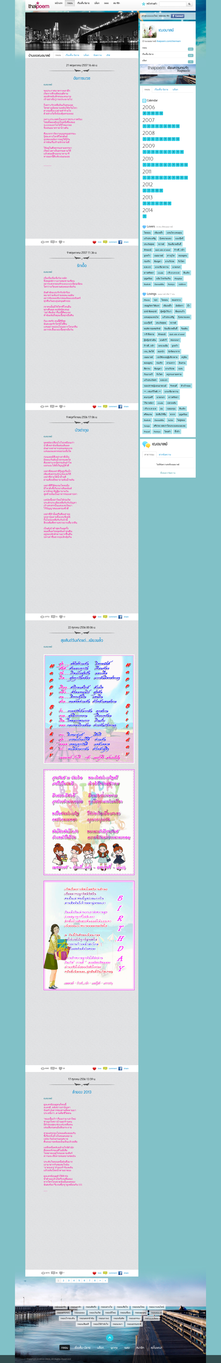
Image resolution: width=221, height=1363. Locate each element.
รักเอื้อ (82, 265)
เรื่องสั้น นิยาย (83, 3)
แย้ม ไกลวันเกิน (163, 278)
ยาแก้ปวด (169, 261)
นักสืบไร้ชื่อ (161, 414)
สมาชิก (116, 3)
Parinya (171, 284)
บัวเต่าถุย (82, 430)
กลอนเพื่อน (125, 1313)
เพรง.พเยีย (163, 346)
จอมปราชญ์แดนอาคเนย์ (155, 386)
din (161, 409)
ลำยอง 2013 (81, 1092)
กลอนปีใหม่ (110, 1313)
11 (157, 113)
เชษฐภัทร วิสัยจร (151, 306)
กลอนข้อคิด (119, 1318)
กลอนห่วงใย (106, 1307)
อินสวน (182, 363)
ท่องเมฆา (175, 340)
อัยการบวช (81, 78)
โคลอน (147, 233)
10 (153, 113)
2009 (148, 146)
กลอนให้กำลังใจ (100, 1324)
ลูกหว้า (147, 255)
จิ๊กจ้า (177, 431)
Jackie (170, 420)
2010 (147, 159)
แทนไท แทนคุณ (174, 233)
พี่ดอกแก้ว (180, 311)
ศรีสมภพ (148, 414)
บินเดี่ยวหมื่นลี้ (174, 244)
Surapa (147, 426)
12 (161, 113)
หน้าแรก (58, 3)
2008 (148, 133)
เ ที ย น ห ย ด (173, 273)
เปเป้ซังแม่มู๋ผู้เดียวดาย (167, 357)
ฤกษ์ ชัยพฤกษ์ (150, 311)
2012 (147, 184)
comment (113, 242)
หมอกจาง (176, 300)
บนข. (180, 368)
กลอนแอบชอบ (151, 1318)
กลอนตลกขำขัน (86, 1318)
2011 (146, 172)
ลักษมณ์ (147, 250)
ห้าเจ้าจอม (186, 386)
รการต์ (161, 244)
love (99, 242)
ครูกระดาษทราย (174, 374)
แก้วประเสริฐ (150, 238)
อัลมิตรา (179, 306)
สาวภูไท (171, 255)
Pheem (147, 300)
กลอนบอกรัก (60, 1307)
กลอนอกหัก (76, 1307)
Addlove (182, 284)
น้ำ (188, 306)
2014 (147, 210)
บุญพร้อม (148, 278)
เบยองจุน (171, 409)
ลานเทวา (171, 363)
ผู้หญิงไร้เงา (165, 311)
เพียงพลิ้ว (158, 233)
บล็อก (96, 3)
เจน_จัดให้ (149, 351)
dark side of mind (162, 250)
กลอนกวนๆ (104, 1318)
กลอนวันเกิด (95, 1313)
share (126, 242)
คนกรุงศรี (148, 397)
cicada (160, 273)
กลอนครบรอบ (63, 1313)
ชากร (172, 414)
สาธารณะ (149, 454)
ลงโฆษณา (156, 1347)
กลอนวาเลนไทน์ (156, 1307)
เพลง (106, 3)
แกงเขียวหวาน (161, 267)
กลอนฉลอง (79, 1313)
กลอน (69, 3)
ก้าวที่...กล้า (179, 250)
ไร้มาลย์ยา (149, 403)
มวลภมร (176, 267)
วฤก (155, 300)
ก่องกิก (147, 261)
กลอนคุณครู (140, 1313)
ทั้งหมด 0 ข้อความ (167, 473)
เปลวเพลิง (171, 403)
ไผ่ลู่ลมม (181, 420)
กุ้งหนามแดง (165, 238)
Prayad (147, 431)
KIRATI (147, 267)
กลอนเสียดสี (83, 1324)
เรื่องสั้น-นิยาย (72, 55)
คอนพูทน (182, 255)
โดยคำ (167, 431)
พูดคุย (114, 1347)
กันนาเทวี (148, 374)
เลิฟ (108, 55)
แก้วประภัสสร (150, 380)
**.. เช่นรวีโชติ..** (152, 391)
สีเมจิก (186, 273)
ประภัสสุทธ (149, 244)
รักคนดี (173, 386)
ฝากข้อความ (165, 454)
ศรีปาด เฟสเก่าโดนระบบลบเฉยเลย (169, 426)
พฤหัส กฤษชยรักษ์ (152, 328)
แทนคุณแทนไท (151, 317)
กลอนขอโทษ (138, 1307)
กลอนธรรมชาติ (134, 1324)
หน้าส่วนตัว (149, 4)
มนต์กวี (163, 340)
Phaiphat (178, 278)
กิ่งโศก (181, 261)
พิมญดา (157, 261)
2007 (148, 120)
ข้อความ (97, 55)
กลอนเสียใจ (122, 1307)
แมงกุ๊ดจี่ (179, 238)
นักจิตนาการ (174, 351)
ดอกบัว (161, 351)
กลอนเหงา (117, 1324)
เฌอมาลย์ (48, 84)
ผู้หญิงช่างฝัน (150, 340)
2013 (147, 197)
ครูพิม (184, 357)
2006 (148, 107)
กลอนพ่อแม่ (156, 1313)
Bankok (147, 284)
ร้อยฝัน (184, 328)
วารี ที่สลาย (149, 334)
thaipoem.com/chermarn (169, 41)
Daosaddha (159, 284)
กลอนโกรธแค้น (68, 1318)
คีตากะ (147, 368)
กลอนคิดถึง (91, 1307)
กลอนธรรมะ (134, 1318)
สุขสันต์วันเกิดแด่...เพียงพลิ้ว (82, 640)
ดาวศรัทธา (149, 273)
